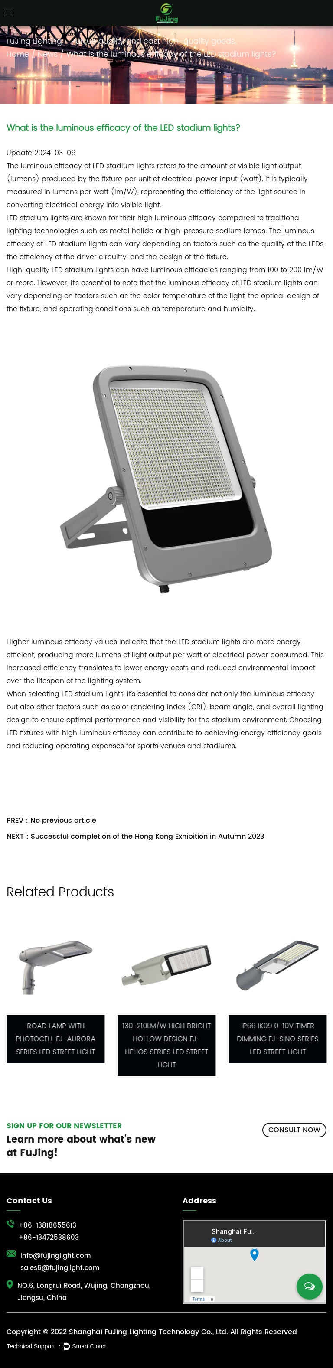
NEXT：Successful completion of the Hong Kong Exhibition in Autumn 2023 (135, 836)
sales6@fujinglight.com (60, 1268)
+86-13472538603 (49, 1237)
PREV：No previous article (51, 820)
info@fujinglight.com (55, 1256)
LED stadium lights (124, 166)
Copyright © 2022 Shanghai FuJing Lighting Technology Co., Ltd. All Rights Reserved (152, 1332)
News (48, 54)
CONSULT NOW (294, 1130)
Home (18, 54)
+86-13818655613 (47, 1225)
